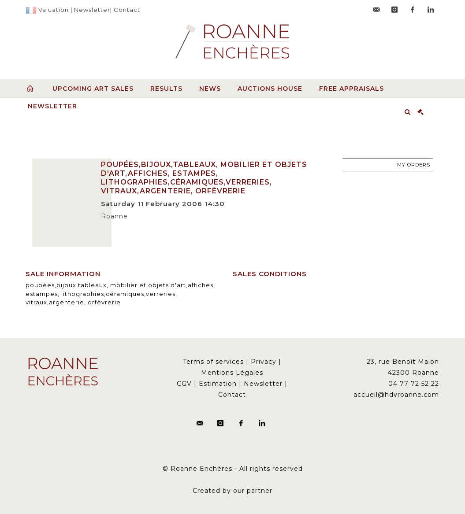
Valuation (53, 9)
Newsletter (92, 9)
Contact (127, 9)
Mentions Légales (232, 373)
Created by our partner (232, 491)
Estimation (218, 384)
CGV (184, 384)
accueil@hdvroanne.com (396, 395)
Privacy (263, 362)
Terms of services (213, 362)
